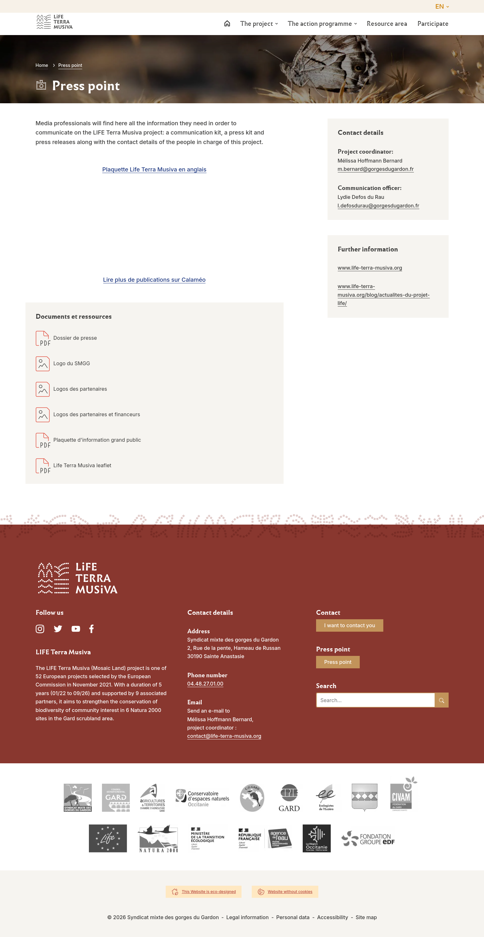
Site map (366, 917)
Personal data (293, 917)
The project (256, 30)
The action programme (320, 30)
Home (42, 65)
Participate (433, 30)
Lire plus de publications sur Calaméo (154, 279)
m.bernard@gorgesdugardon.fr (376, 169)
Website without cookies (290, 891)
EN (439, 6)
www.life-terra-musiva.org (370, 268)
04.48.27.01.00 (205, 683)
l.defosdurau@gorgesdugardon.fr (378, 205)
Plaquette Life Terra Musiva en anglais (154, 169)
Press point (338, 662)
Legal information (247, 917)
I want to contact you (349, 625)
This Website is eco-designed (209, 891)
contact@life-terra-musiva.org (224, 736)
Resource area (387, 30)
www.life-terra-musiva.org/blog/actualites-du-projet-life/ (384, 294)
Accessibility (332, 917)
